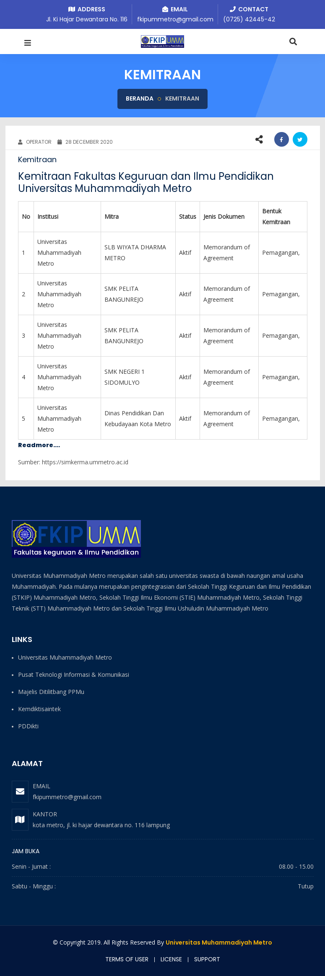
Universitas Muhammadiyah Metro (219, 942)
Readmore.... (39, 445)
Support (207, 959)
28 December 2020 (85, 141)
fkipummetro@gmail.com (67, 797)
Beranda (139, 98)
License (171, 959)
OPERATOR (35, 141)
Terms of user (126, 959)
